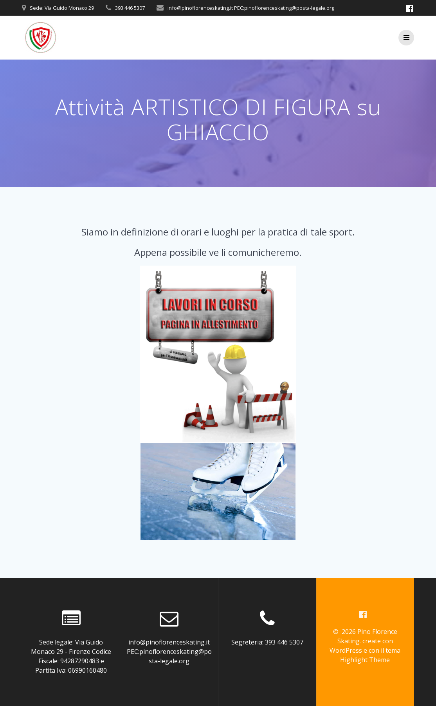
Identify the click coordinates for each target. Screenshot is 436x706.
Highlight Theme (365, 659)
